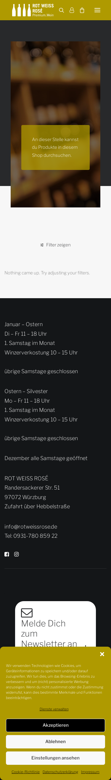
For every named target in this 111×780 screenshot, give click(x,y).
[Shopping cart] (79, 10)
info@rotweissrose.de (30, 526)
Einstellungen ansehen (55, 758)
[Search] (59, 10)
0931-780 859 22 (35, 536)
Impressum (90, 772)
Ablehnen (55, 741)
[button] (102, 654)
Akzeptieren (56, 725)
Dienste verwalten (54, 709)
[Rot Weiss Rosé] (33, 10)
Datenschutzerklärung (60, 772)
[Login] (69, 10)
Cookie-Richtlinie (26, 772)
